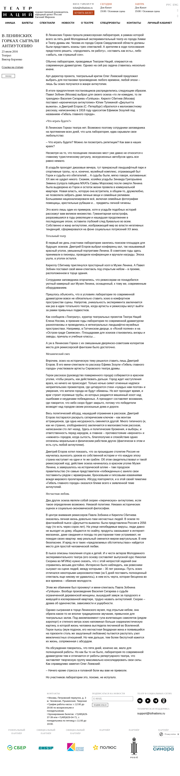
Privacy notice (170, 734)
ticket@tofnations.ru (83, 7)
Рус (168, 4)
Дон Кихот (106, 7)
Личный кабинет (160, 22)
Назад (8, 76)
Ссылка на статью (12, 67)
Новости (68, 22)
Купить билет (84, 13)
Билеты (27, 22)
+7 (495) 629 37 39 (86, 4)
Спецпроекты (110, 22)
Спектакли (47, 22)
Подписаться (100, 705)
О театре (87, 22)
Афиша (10, 22)
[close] (178, 734)
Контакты (134, 22)
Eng (175, 4)
